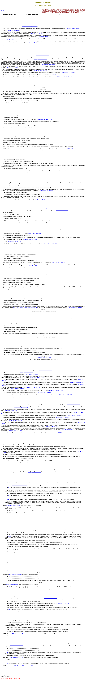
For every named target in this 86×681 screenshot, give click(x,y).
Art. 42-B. (9, 609)
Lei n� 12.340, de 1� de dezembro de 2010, (13, 505)
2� (16, 665)
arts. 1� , (13, 665)
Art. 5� (9, 495)
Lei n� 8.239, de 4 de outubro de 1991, (16, 645)
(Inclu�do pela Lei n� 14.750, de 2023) (73, 28)
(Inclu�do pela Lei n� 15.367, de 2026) (34, 472)
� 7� (8, 663)
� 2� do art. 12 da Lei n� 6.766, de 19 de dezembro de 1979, (43, 667)
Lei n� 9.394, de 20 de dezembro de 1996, (16, 657)
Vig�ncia (2, 10)
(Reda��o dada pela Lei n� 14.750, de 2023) (30, 26)
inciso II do (15, 307)
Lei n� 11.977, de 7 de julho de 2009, (50, 598)
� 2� (8, 499)
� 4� (8, 652)
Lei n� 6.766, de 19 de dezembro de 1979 (16, 633)
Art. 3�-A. (10, 507)
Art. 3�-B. (10, 536)
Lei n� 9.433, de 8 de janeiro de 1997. (62, 603)
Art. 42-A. (9, 586)
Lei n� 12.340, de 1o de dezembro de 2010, (19, 485)
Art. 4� (9, 487)
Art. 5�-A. (10, 551)
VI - (7, 580)
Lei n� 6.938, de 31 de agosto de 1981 (33, 387)
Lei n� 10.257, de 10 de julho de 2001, (15, 574)
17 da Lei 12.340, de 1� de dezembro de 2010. (25, 665)
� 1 (8, 637)
